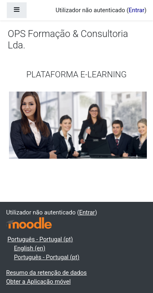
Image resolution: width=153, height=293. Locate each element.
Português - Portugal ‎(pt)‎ (40, 239)
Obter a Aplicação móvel (38, 281)
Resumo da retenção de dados (46, 272)
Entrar (136, 10)
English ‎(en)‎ (29, 248)
